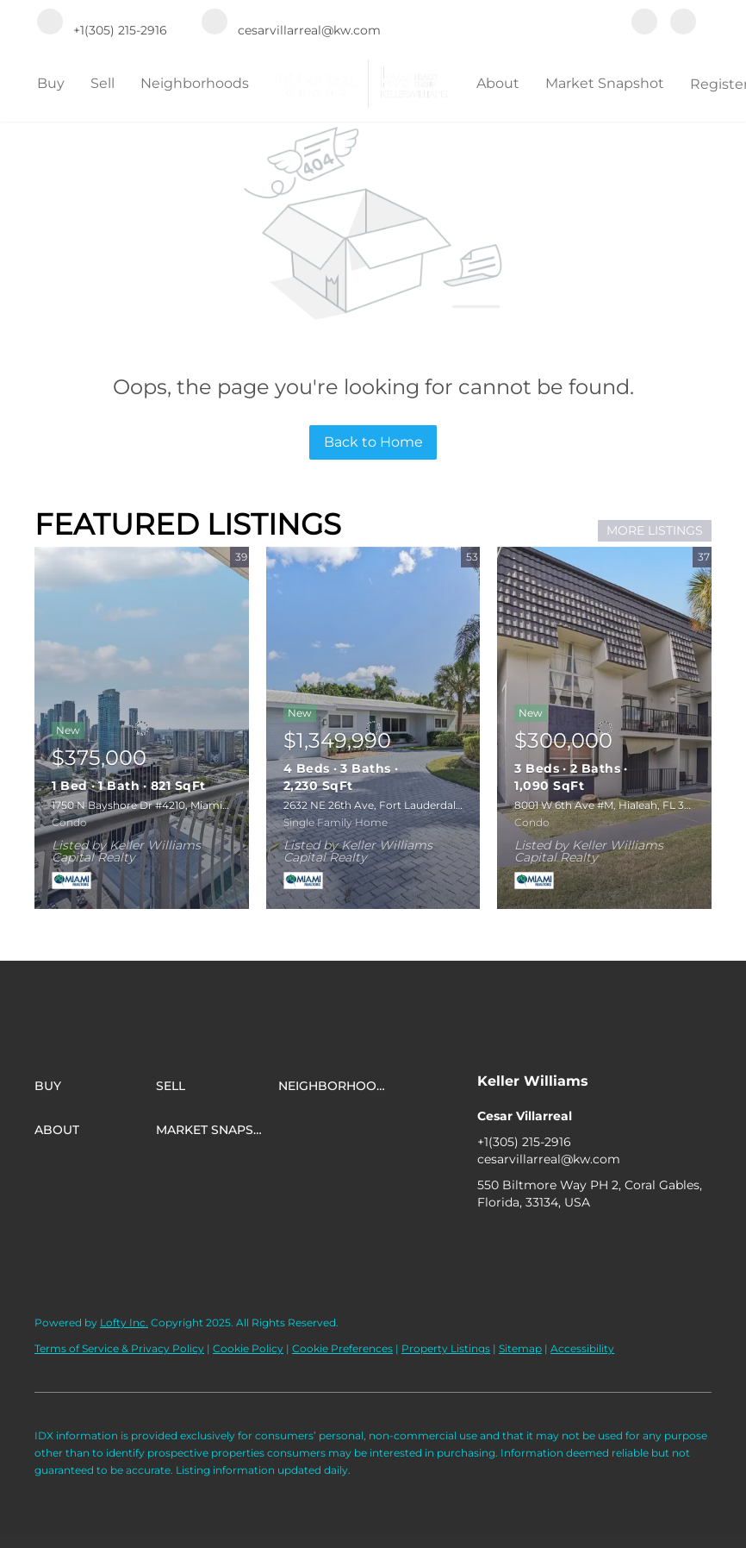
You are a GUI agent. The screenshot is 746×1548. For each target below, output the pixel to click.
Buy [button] (51, 83)
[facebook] (644, 23)
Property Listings (445, 1348)
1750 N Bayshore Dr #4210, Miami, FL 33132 (161, 805)
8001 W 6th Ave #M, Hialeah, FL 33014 (610, 805)
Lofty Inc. (124, 1322)
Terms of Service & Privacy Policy (119, 1348)
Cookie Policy (248, 1348)
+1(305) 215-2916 (524, 1142)
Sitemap (520, 1348)
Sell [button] (102, 83)
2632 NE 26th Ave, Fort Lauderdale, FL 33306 (398, 805)
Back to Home (373, 442)
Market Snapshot (604, 83)
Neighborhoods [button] (194, 83)
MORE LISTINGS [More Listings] (654, 530)
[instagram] (683, 23)
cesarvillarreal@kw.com (548, 1159)
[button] (95, 1086)
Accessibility (582, 1348)
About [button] (497, 83)
